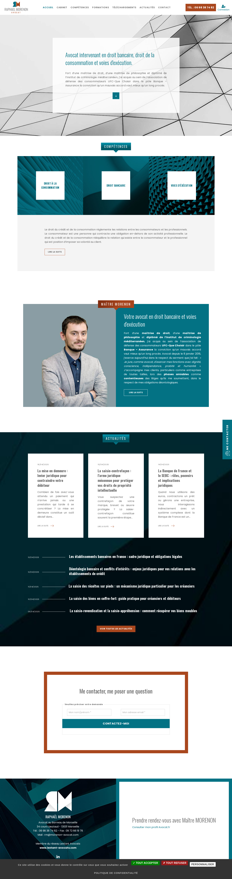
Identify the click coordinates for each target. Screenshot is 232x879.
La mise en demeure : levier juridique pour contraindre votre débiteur (52, 479)
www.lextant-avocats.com (58, 849)
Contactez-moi (116, 725)
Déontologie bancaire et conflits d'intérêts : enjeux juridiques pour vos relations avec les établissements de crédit (135, 572)
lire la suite (55, 252)
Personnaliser (202, 864)
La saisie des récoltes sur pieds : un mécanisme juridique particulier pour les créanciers (134, 587)
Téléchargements (124, 7)
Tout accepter (145, 863)
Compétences (80, 7)
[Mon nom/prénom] (89, 714)
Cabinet (62, 7)
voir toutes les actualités (116, 630)
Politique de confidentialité (116, 873)
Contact (164, 7)
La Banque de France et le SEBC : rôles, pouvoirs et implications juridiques (175, 479)
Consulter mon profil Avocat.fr (151, 829)
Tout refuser (174, 863)
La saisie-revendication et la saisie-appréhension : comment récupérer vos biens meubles (136, 612)
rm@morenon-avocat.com (61, 837)
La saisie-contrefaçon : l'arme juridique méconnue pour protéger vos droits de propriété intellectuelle (115, 481)
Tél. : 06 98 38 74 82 (200, 7)
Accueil (48, 7)
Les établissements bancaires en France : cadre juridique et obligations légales (128, 557)
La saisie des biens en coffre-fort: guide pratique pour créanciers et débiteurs (128, 599)
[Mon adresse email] (143, 714)
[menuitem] (48, 7)
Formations (100, 7)
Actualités (147, 7)
